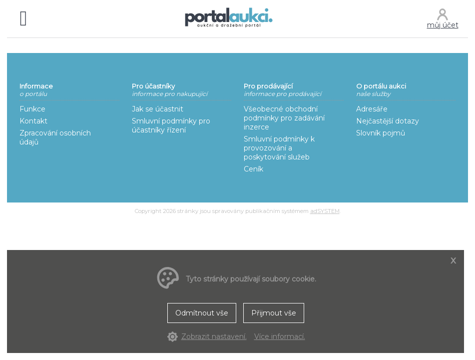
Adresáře (372, 109)
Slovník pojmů (380, 133)
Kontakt (33, 121)
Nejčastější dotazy (387, 121)
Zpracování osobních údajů (55, 137)
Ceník (253, 169)
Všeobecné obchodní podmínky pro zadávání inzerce (284, 118)
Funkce (32, 109)
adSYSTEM (325, 211)
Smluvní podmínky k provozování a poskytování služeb (279, 148)
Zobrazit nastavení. (214, 336)
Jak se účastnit (157, 109)
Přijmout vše (273, 313)
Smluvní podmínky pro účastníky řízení (171, 125)
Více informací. (279, 336)
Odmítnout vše (201, 313)
